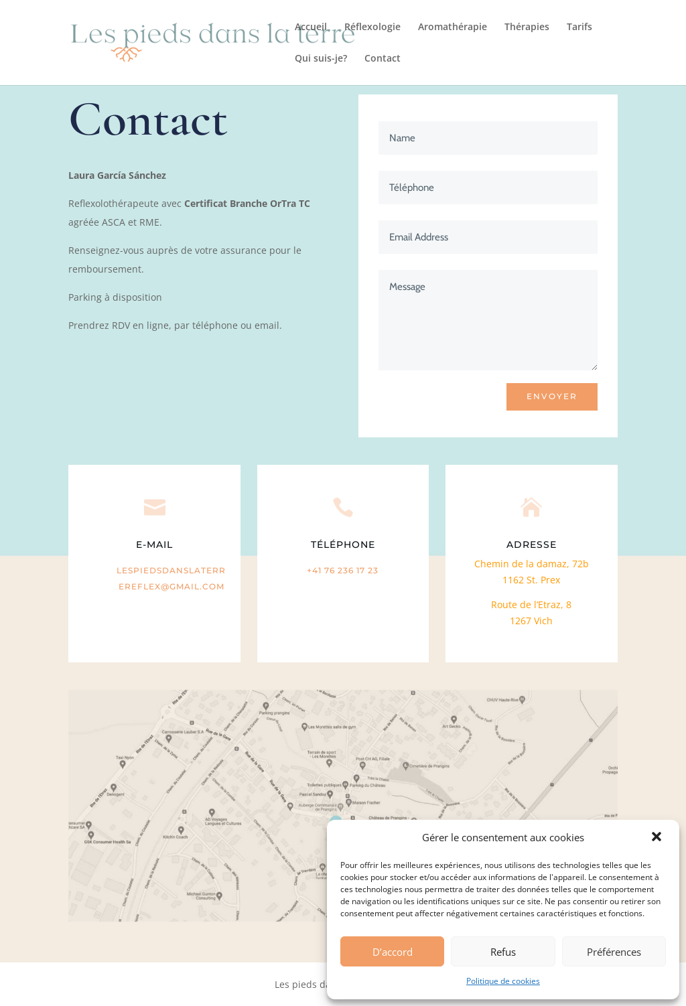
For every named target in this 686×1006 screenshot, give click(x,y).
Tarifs (579, 27)
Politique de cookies (503, 981)
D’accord (392, 951)
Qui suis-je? (321, 59)
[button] (658, 838)
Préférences (614, 951)
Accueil (311, 27)
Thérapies (526, 27)
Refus (503, 951)
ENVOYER (552, 396)
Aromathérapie (452, 27)
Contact (382, 59)
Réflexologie (372, 27)
